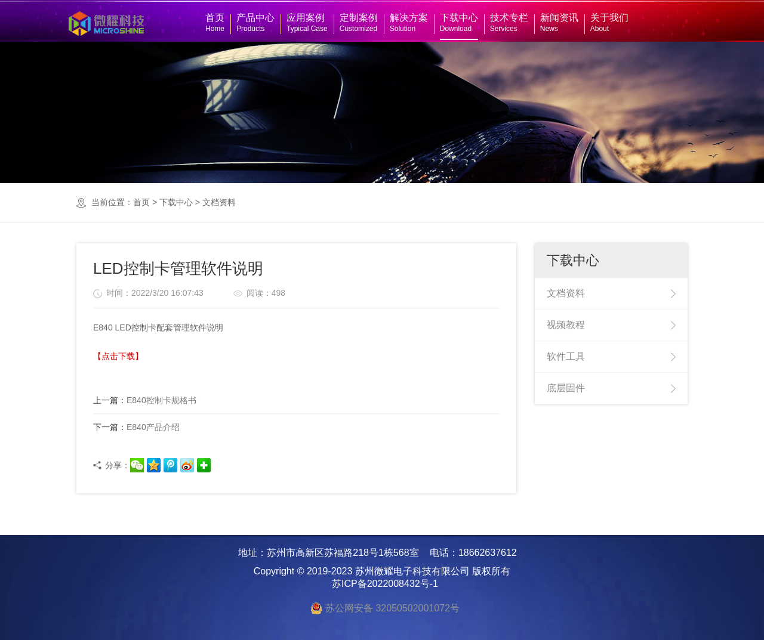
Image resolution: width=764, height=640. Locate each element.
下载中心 (459, 23)
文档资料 (219, 202)
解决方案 (409, 23)
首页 (214, 23)
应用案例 (307, 23)
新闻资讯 (559, 23)
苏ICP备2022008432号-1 (385, 584)
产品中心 (255, 23)
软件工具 (566, 356)
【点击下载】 (118, 356)
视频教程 (566, 325)
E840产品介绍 (136, 427)
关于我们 (609, 23)
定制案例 (359, 23)
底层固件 (566, 388)
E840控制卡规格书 (144, 400)
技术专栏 (509, 23)
